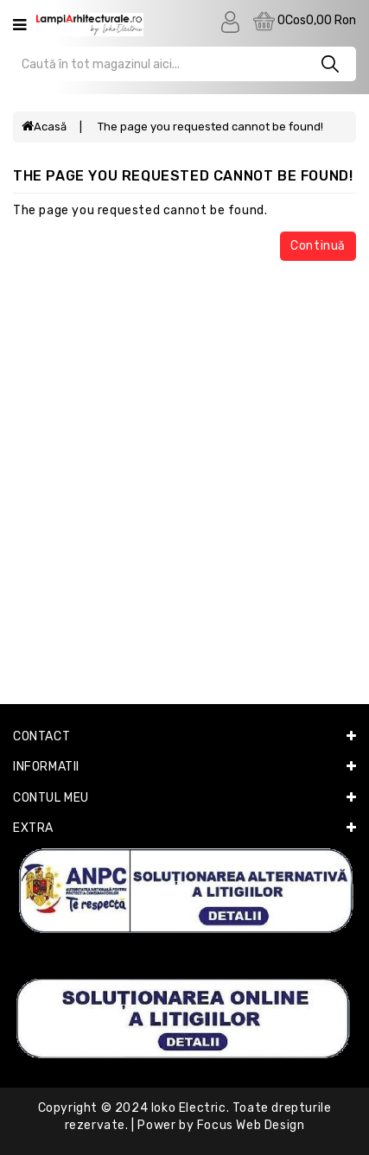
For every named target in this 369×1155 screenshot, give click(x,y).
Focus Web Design (251, 1125)
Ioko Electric (188, 1108)
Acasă (44, 126)
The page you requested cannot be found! (210, 126)
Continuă (318, 245)
